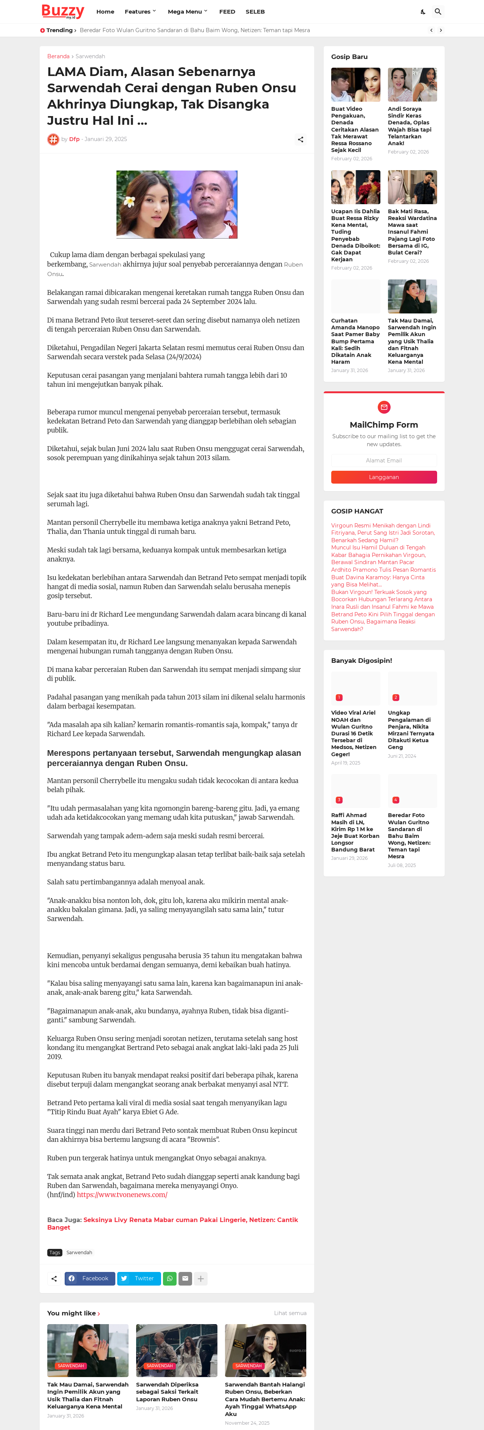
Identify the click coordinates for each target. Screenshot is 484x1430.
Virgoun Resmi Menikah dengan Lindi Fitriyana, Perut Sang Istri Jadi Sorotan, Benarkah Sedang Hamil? (383, 533)
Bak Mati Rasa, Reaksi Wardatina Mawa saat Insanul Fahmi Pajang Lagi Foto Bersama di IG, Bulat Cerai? (412, 232)
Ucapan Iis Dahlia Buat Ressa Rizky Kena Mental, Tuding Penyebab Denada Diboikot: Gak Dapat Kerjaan (355, 235)
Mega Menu (185, 11)
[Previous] (431, 30)
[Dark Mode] (423, 11)
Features (137, 11)
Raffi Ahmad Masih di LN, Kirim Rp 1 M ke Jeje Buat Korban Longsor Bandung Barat (355, 832)
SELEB (255, 11)
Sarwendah (90, 57)
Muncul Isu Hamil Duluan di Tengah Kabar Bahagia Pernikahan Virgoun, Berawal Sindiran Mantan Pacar (378, 555)
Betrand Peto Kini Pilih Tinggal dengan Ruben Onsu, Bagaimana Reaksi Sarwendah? (383, 622)
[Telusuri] (438, 11)
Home (105, 11)
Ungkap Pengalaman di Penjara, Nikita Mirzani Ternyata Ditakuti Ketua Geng (411, 730)
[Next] (441, 30)
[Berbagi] (301, 139)
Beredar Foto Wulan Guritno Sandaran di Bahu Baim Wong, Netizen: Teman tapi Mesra (195, 30)
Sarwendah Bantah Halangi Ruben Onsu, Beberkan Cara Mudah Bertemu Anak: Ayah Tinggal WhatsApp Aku (265, 1399)
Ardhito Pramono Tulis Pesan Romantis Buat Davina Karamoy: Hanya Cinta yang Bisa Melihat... (383, 577)
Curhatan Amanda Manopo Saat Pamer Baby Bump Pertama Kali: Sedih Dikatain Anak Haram (355, 341)
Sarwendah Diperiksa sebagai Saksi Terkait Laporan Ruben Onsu (167, 1392)
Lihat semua (290, 1313)
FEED (227, 11)
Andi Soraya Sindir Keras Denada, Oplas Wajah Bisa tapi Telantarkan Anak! (409, 126)
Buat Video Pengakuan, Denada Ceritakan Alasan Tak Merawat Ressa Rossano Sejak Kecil (355, 129)
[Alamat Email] (384, 460)
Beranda (58, 57)
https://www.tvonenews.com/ (122, 1195)
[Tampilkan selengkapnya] (201, 1279)
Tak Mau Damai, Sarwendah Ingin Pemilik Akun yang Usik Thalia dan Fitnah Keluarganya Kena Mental (88, 1395)
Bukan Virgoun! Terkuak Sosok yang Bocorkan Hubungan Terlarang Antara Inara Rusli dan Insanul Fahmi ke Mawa (382, 599)
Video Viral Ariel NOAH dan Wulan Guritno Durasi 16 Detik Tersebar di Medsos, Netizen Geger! (354, 733)
